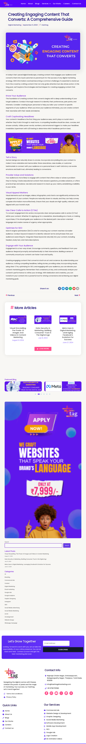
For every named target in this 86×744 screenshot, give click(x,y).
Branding (7, 577)
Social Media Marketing (12, 611)
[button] (59, 288)
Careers (66, 3)
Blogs (37, 3)
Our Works (57, 3)
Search (7, 542)
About (30, 3)
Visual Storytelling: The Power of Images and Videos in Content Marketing (18, 332)
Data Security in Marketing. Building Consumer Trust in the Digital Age (43, 331)
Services (46, 3)
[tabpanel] (23, 386)
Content (7, 583)
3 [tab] (41, 394)
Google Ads (8, 592)
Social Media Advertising (12, 607)
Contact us (76, 3)
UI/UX (6, 614)
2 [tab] (38, 394)
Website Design (9, 620)
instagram (8, 601)
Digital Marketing (14, 25)
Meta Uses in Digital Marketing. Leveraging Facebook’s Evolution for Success (68, 334)
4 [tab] (44, 394)
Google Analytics (10, 595)
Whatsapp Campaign (11, 623)
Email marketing (9, 589)
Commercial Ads (10, 580)
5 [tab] (47, 394)
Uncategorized (9, 617)
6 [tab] (50, 394)
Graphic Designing (10, 598)
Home (23, 3)
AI (5, 574)
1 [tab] (35, 394)
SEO (6, 604)
